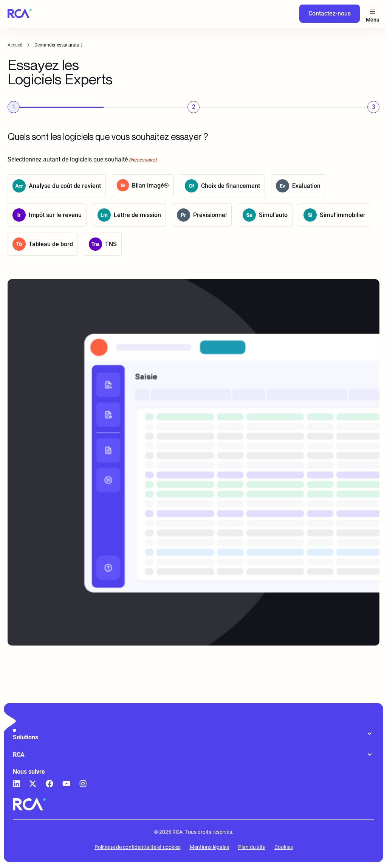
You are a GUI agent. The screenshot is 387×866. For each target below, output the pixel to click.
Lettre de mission (137, 215)
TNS (111, 244)
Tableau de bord (51, 244)
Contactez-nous (329, 13)
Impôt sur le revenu (55, 215)
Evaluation (306, 186)
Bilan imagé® (150, 185)
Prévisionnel (210, 215)
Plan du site (251, 847)
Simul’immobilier (342, 215)
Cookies (283, 847)
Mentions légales (209, 847)
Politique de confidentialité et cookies (137, 847)
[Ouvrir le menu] (372, 14)
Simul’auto (273, 215)
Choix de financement (230, 186)
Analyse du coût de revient (65, 186)
